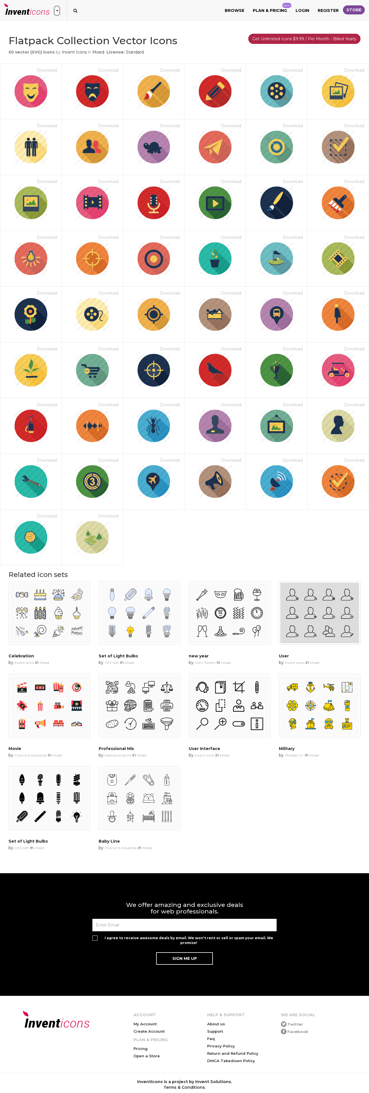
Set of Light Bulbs (118, 656)
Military (286, 748)
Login (302, 10)
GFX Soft (112, 663)
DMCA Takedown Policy (231, 1060)
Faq (211, 1038)
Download (47, 70)
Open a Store (146, 1056)
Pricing (140, 1048)
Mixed (98, 52)
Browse (234, 10)
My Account (145, 1024)
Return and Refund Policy (232, 1053)
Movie (15, 748)
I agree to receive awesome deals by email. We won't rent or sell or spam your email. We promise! (189, 940)
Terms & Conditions (184, 1087)
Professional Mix (116, 748)
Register (328, 10)
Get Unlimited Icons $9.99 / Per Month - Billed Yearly (304, 38)
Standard (135, 52)
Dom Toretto (205, 663)
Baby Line (109, 841)
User (284, 656)
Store (353, 9)
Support (215, 1031)
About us (216, 1024)
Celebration (21, 656)
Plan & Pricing (272, 8)
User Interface (204, 748)
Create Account (149, 1031)
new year (199, 656)
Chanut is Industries (30, 755)
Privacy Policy (221, 1046)
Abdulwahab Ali (118, 755)
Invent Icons (74, 52)
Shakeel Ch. (294, 755)
